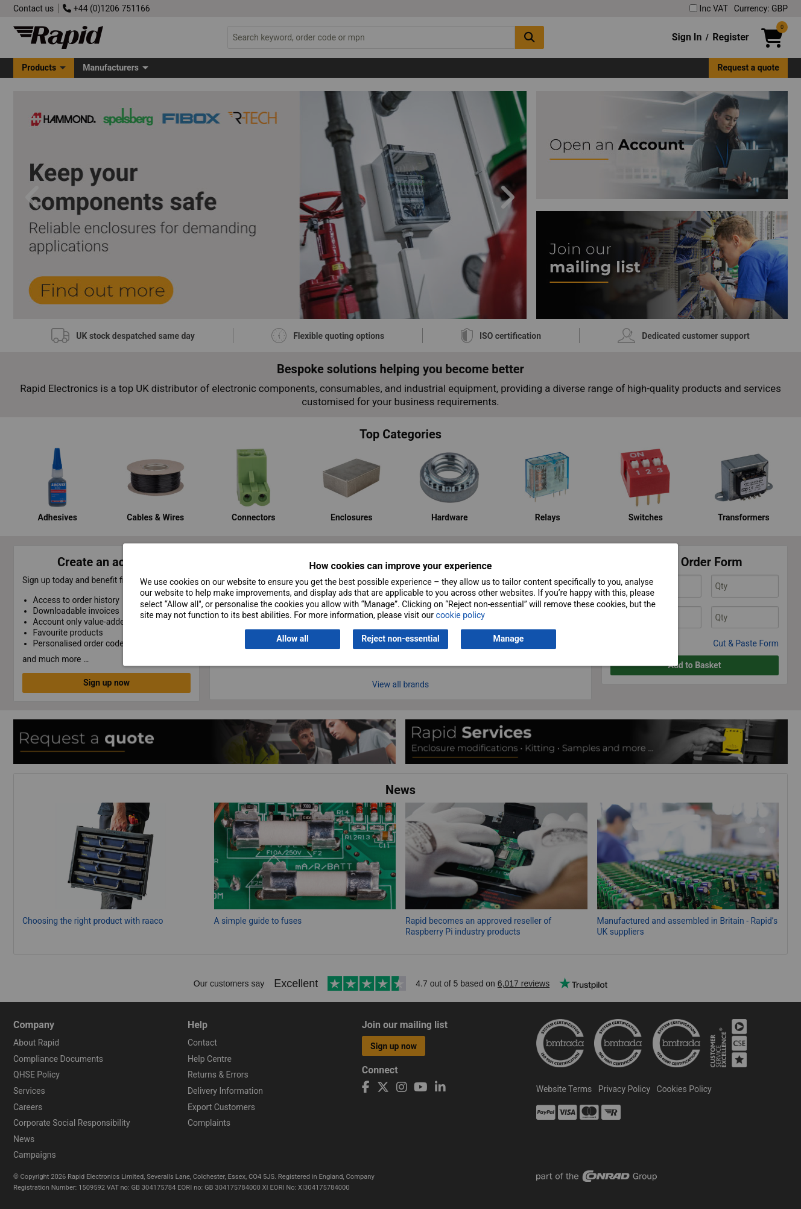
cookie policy (460, 615)
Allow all (292, 639)
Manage (508, 639)
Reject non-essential (400, 639)
